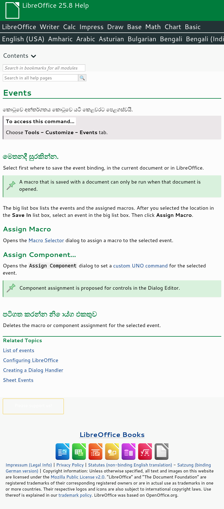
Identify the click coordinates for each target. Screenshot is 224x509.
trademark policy (75, 495)
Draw (115, 26)
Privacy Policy (70, 465)
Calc (69, 26)
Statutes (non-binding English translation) (130, 465)
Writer (49, 26)
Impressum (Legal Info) (29, 465)
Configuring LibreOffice (30, 360)
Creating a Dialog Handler (33, 370)
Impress (91, 26)
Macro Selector (46, 240)
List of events (18, 350)
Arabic (85, 38)
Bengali (171, 38)
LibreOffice (19, 26)
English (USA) (23, 38)
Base (134, 26)
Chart (172, 26)
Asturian (111, 38)
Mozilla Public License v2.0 (78, 477)
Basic (192, 26)
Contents (15, 55)
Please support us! (33, 405)
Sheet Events (18, 379)
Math (153, 26)
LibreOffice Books (112, 434)
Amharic (60, 38)
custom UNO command (140, 265)
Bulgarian (141, 38)
